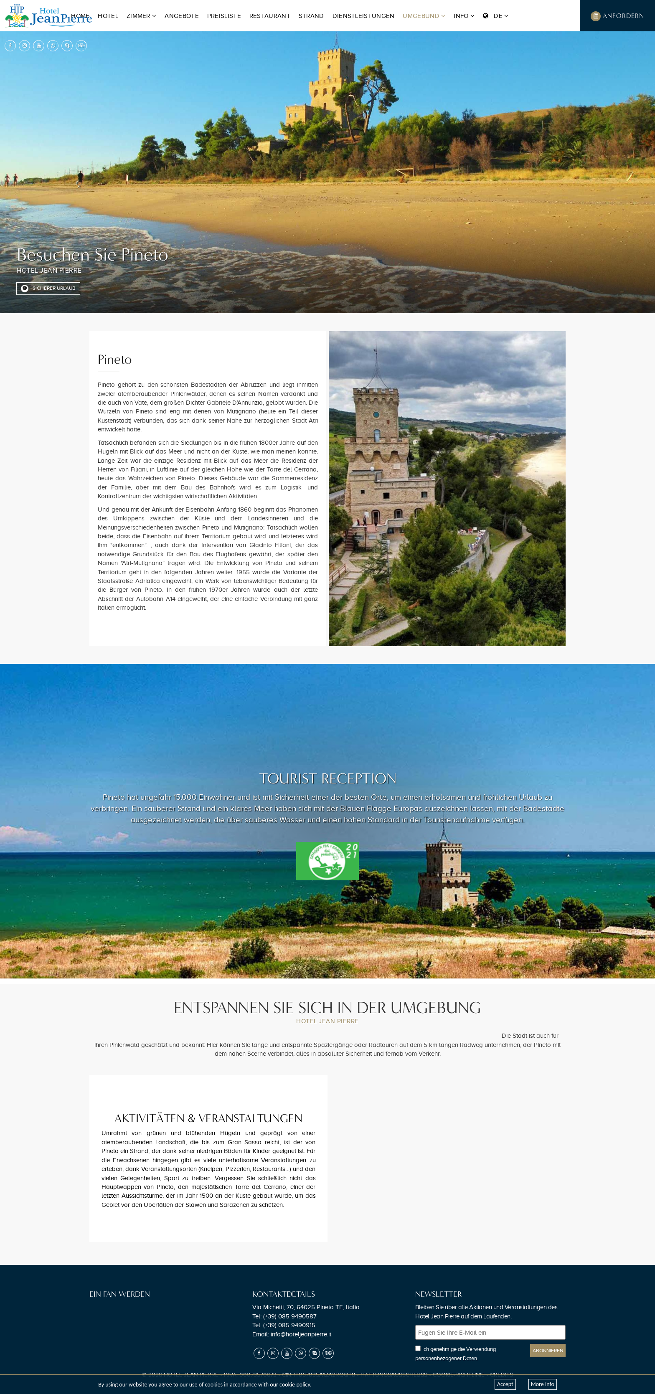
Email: (291, 1334)
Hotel (108, 16)
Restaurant (269, 16)
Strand (311, 16)
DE (495, 16)
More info (542, 1384)
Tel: (284, 1316)
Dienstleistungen (364, 16)
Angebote (181, 16)
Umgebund (424, 16)
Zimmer (141, 16)
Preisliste (224, 16)
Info (464, 16)
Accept (505, 1384)
